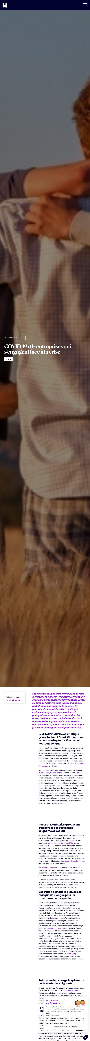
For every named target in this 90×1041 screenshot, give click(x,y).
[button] (85, 5)
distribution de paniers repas (73, 861)
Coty (78, 773)
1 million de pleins (72, 990)
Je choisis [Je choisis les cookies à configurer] (65, 1030)
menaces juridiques (54, 928)
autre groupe (72, 954)
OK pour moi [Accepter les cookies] (80, 1030)
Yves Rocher (44, 773)
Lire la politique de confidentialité (56, 1023)
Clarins (59, 773)
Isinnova (52, 918)
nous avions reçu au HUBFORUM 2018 (58, 843)
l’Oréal (53, 773)
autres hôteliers (48, 868)
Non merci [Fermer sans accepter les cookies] (51, 1030)
